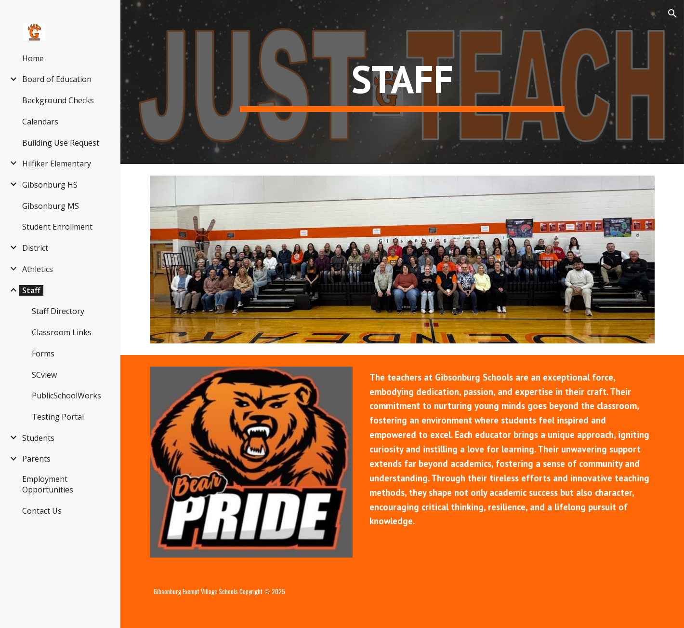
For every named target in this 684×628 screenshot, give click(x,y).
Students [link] (38, 438)
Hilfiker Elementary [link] (56, 163)
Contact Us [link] (42, 510)
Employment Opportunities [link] (47, 484)
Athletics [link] (37, 269)
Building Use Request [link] (60, 142)
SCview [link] (44, 374)
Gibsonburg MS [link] (50, 206)
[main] (402, 82)
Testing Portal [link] (58, 416)
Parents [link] (36, 458)
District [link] (35, 248)
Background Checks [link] (58, 100)
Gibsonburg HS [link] (50, 184)
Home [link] (33, 58)
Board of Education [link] (57, 79)
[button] (672, 13)
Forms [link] (43, 353)
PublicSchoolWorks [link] (66, 395)
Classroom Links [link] (62, 332)
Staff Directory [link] (58, 311)
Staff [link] (31, 290)
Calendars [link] (40, 121)
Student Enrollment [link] (57, 226)
